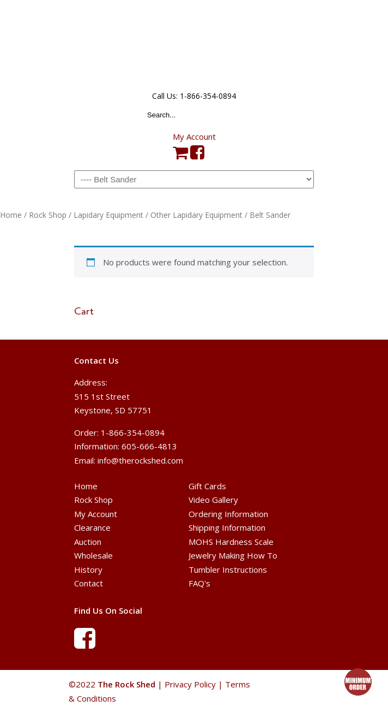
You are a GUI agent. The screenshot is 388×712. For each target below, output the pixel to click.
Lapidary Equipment (108, 215)
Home (11, 215)
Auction (87, 541)
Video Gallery (213, 499)
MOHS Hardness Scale (231, 541)
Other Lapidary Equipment (196, 215)
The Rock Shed (194, 44)
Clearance (92, 527)
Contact (88, 583)
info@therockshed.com (140, 460)
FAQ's (199, 583)
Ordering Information (228, 513)
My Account (194, 136)
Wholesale (93, 555)
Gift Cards (207, 485)
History (88, 569)
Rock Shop (47, 215)
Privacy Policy (190, 684)
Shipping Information (227, 527)
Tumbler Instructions (228, 569)
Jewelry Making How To (233, 555)
